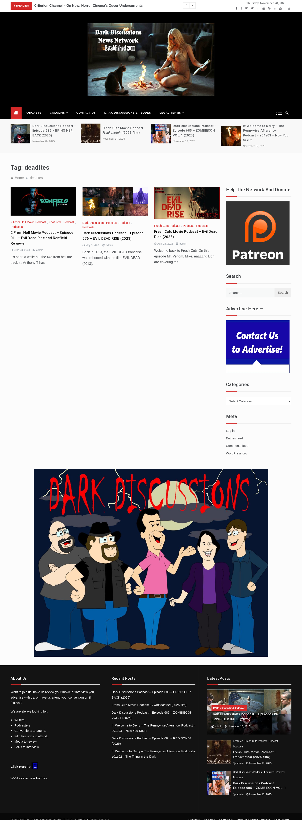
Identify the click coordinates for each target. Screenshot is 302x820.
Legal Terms (171, 106)
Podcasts (33, 106)
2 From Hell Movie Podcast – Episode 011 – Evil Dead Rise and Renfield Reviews (42, 231)
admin (39, 243)
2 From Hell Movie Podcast (28, 215)
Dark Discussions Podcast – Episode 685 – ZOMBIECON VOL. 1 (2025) (195, 124)
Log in (230, 424)
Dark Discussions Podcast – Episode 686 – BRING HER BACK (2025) (54, 124)
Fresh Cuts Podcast (167, 219)
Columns (59, 106)
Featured (55, 215)
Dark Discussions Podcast (99, 216)
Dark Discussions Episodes (127, 106)
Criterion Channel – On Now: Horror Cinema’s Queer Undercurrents (88, 5)
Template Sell (101, 813)
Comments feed (237, 439)
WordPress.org (236, 447)
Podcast (68, 215)
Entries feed (234, 432)
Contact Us (86, 106)
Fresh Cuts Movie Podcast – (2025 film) (149, 698)
